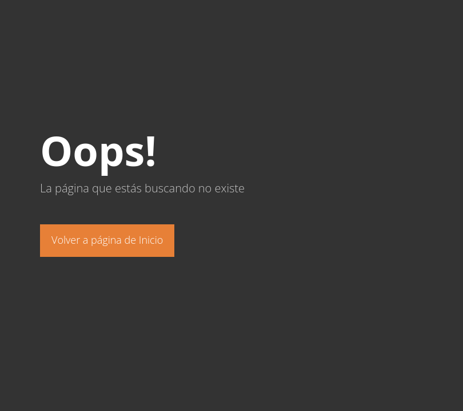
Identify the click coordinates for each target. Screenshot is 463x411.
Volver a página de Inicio (107, 240)
